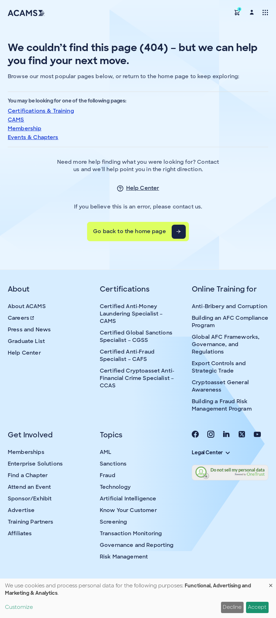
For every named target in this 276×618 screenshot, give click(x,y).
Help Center (142, 188)
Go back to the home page (129, 231)
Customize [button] (19, 607)
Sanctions (113, 463)
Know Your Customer (128, 510)
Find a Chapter (28, 475)
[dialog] (138, 598)
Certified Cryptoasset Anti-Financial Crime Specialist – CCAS (137, 378)
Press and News (29, 329)
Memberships (26, 452)
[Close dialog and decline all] (270, 583)
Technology (115, 487)
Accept (257, 607)
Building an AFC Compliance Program (230, 321)
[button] (237, 12)
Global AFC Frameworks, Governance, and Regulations (225, 344)
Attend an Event (29, 487)
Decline (232, 607)
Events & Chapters (33, 137)
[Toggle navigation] (265, 12)
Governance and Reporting (137, 545)
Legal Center (211, 452)
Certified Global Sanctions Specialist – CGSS (136, 336)
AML (105, 452)
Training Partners (31, 521)
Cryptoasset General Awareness (220, 386)
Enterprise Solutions (35, 463)
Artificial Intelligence (128, 498)
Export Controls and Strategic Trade (219, 367)
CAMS (16, 119)
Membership (25, 128)
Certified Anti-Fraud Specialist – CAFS (127, 355)
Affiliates (20, 533)
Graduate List (26, 341)
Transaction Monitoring (131, 533)
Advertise (21, 510)
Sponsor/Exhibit (29, 498)
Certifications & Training (41, 110)
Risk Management (124, 556)
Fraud (107, 475)
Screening (113, 521)
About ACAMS (27, 306)
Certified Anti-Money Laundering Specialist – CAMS (131, 314)
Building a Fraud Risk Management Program (222, 405)
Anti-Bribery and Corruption (229, 306)
